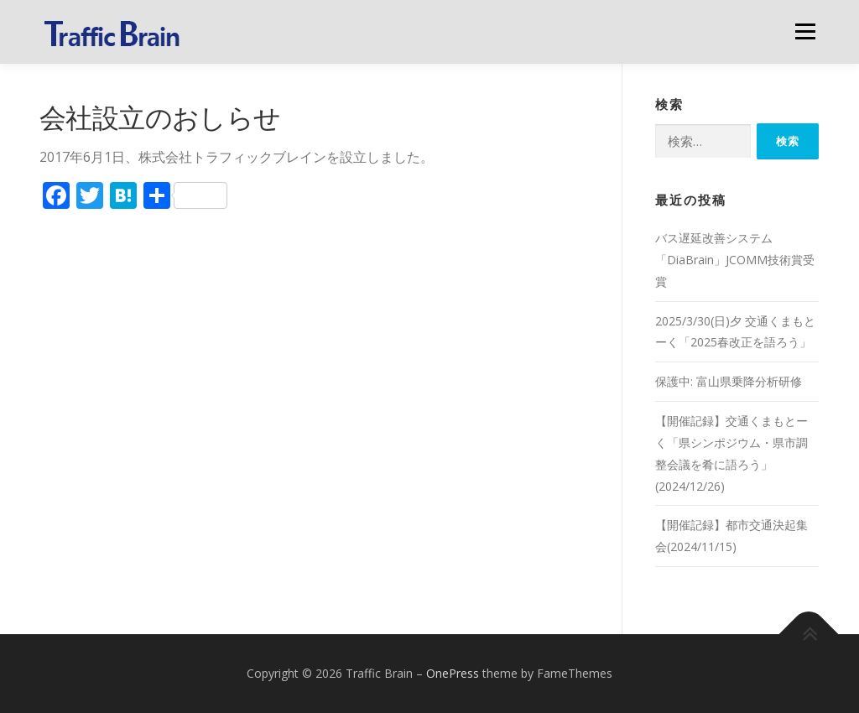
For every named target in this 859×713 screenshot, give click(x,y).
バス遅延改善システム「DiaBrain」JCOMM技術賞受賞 (735, 259)
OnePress (452, 673)
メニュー (805, 31)
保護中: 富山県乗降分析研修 (728, 381)
